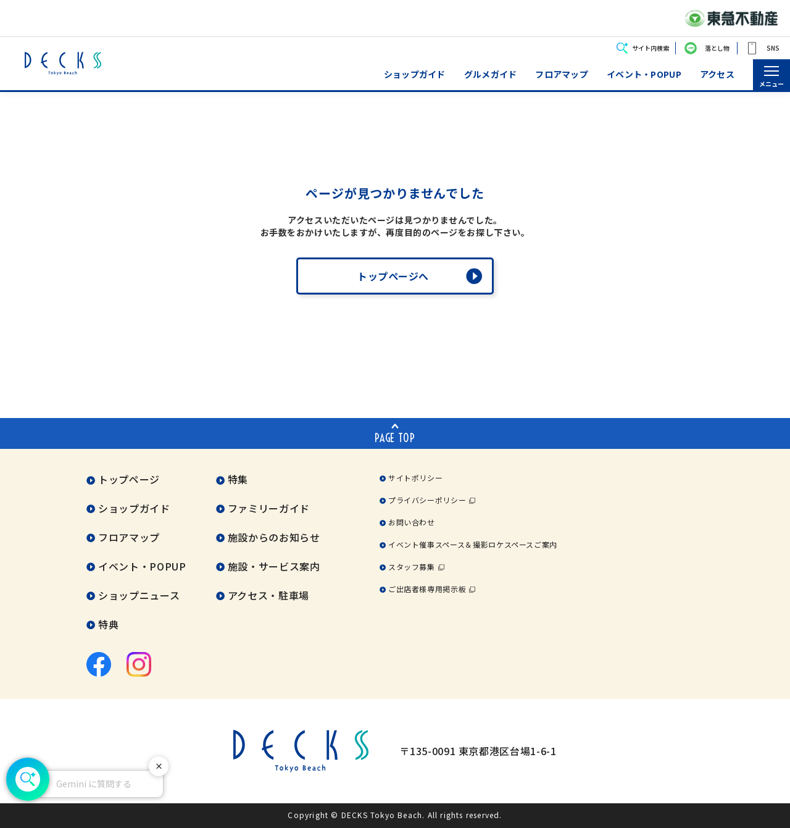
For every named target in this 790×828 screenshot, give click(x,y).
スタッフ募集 (411, 566)
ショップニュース (139, 595)
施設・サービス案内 (274, 566)
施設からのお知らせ (274, 537)
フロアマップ (561, 74)
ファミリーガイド (269, 508)
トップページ (129, 479)
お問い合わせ (411, 522)
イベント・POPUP (644, 74)
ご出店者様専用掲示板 (427, 588)
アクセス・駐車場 (268, 595)
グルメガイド (490, 74)
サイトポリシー (415, 477)
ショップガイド (415, 74)
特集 (238, 479)
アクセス (717, 74)
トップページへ (393, 276)
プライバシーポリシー (427, 500)
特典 (108, 624)
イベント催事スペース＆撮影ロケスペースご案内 (472, 544)
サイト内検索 (650, 47)
